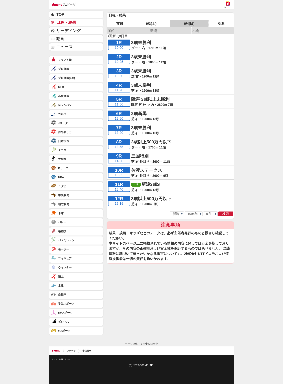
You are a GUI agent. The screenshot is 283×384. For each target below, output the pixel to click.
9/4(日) (189, 23)
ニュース (64, 47)
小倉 (195, 31)
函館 (111, 31)
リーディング (68, 30)
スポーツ (71, 351)
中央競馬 (86, 351)
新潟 (153, 31)
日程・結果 (66, 22)
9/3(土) (151, 23)
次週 (221, 23)
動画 (60, 38)
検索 (225, 214)
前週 (119, 23)
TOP (60, 14)
